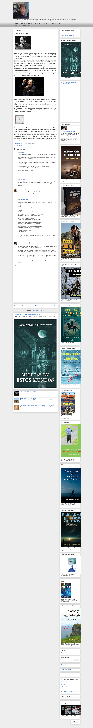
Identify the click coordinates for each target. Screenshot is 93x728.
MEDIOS (53, 23)
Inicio (36, 306)
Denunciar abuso (66, 669)
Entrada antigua (52, 306)
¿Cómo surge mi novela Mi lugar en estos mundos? (27, 314)
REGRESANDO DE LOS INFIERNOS (28, 398)
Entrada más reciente (19, 306)
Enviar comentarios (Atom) (38, 310)
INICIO (16, 23)
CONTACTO (45, 23)
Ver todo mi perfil (65, 142)
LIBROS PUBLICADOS (26, 23)
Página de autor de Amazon (67, 35)
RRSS (60, 23)
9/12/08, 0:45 (25, 152)
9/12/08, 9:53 (25, 179)
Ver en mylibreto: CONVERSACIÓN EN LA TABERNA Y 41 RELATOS (70, 83)
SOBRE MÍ (37, 23)
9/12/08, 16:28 (32, 189)
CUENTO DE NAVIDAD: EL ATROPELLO (28, 391)
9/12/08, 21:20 (25, 199)
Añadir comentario (19, 265)
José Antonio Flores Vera (23, 243)
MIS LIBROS (64, 689)
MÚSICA (20, 145)
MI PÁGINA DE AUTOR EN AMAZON (69, 691)
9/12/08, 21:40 (34, 243)
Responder (20, 175)
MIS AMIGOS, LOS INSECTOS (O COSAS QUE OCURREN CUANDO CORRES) (37, 405)
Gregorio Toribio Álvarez (23, 189)
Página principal (64, 664)
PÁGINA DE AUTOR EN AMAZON (22, 25)
